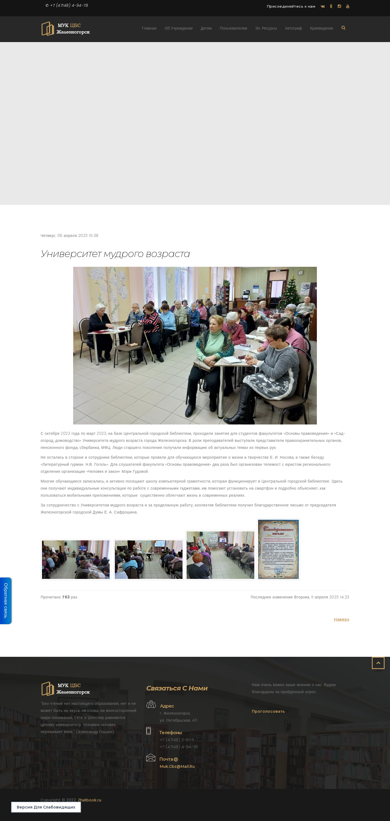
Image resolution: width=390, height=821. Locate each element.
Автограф (293, 29)
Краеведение (321, 29)
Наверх (341, 619)
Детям (206, 29)
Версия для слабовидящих (46, 807)
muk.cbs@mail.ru (177, 766)
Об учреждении (179, 29)
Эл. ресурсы (266, 29)
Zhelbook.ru (89, 800)
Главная (149, 29)
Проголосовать (268, 711)
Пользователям (233, 29)
